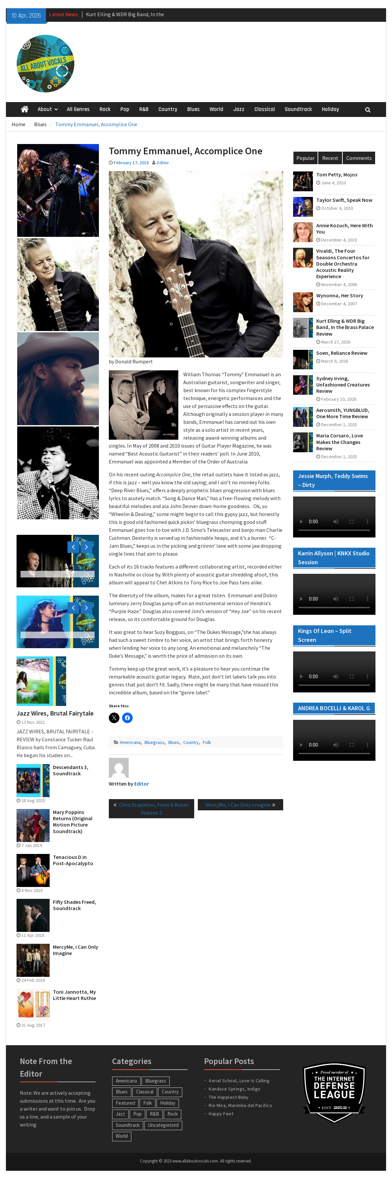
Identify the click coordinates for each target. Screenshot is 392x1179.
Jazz (238, 109)
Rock (105, 109)
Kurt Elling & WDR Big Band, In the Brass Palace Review (345, 327)
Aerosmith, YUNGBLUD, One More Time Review (343, 413)
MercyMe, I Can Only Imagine (75, 950)
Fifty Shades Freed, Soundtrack (74, 905)
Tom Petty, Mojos (336, 174)
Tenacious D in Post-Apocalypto (73, 860)
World (216, 109)
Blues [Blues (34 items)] (122, 1091)
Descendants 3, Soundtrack (70, 770)
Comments (359, 158)
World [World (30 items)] (122, 1136)
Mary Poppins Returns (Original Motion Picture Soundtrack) (72, 821)
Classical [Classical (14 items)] (144, 1091)
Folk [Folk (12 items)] (147, 1103)
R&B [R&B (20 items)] (154, 1114)
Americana (130, 742)
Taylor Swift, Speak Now (344, 200)
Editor (163, 163)
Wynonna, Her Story (339, 295)
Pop (124, 109)
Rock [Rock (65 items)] (172, 1114)
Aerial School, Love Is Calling (239, 1081)
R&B (144, 109)
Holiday (330, 109)
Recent (330, 158)
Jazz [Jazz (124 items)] (120, 1114)
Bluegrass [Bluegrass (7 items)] (155, 1081)
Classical (264, 109)
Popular (305, 158)
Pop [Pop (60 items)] (137, 1114)
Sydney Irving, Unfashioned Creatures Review (343, 384)
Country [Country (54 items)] (170, 1091)
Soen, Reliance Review (342, 353)
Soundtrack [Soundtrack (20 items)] (128, 1125)
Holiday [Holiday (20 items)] (167, 1103)
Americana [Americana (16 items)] (126, 1081)
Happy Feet (221, 1114)
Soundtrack (298, 109)
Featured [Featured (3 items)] (125, 1103)
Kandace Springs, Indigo (235, 1089)
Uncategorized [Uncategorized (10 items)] (163, 1125)
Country (167, 109)
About (45, 109)
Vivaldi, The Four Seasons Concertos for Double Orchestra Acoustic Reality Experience (343, 263)
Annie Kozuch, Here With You (344, 228)
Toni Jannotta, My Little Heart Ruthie (74, 995)
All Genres (78, 109)
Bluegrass (154, 742)
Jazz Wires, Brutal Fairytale (55, 713)
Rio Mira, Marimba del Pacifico (240, 1105)
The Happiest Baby (229, 1097)
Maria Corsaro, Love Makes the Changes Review (339, 441)
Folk (207, 742)
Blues (193, 109)
